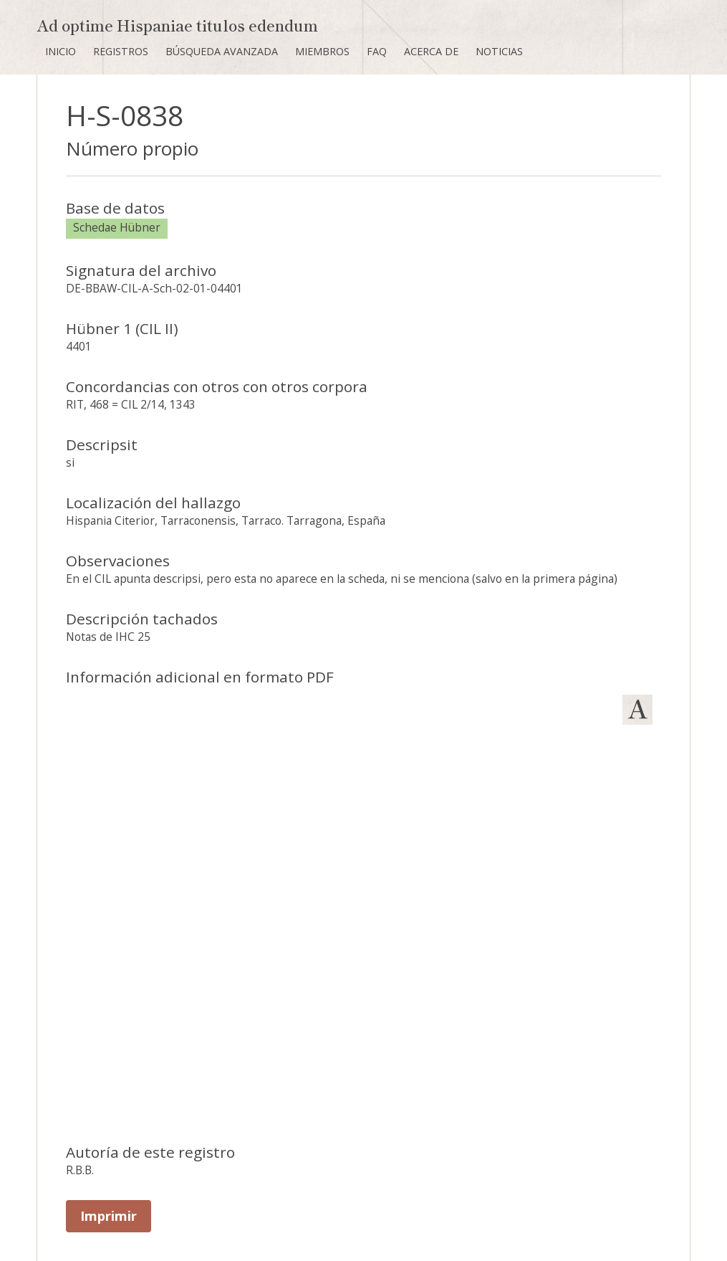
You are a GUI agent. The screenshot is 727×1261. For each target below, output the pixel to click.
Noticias (499, 51)
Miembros (322, 51)
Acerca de (431, 51)
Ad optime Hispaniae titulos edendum (177, 25)
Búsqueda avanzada (221, 51)
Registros (120, 51)
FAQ (377, 51)
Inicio (60, 51)
